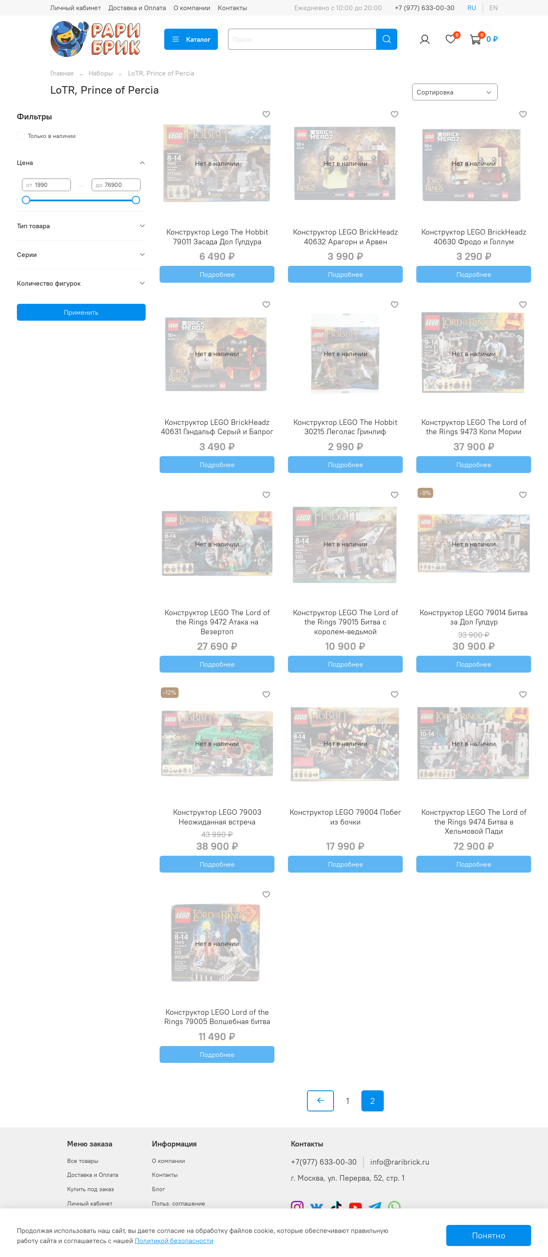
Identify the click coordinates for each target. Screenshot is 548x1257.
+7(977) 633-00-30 (324, 1162)
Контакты (232, 7)
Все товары (82, 1161)
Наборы (101, 73)
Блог (158, 1189)
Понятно (488, 1235)
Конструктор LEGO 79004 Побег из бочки (346, 817)
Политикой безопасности (174, 1240)
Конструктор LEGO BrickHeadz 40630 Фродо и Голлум (473, 236)
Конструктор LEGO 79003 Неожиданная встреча (217, 817)
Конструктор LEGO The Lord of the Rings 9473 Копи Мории (473, 427)
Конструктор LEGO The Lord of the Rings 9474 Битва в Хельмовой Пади (473, 821)
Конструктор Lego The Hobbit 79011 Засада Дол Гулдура (217, 236)
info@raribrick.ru (399, 1162)
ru (471, 7)
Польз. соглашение (178, 1203)
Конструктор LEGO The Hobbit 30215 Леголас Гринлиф (345, 427)
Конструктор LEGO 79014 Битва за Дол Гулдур (474, 617)
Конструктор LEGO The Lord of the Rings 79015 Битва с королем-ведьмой (345, 622)
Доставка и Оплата (137, 7)
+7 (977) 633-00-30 (425, 7)
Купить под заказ (90, 1189)
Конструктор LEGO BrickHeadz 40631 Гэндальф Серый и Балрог (217, 427)
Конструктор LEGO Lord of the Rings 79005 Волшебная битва (217, 1017)
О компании (192, 7)
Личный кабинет (75, 7)
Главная (61, 73)
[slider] (26, 200)
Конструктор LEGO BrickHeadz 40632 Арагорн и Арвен (345, 236)
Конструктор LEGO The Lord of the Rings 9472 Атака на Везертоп (217, 622)
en (493, 7)
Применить (81, 312)
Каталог (191, 39)
